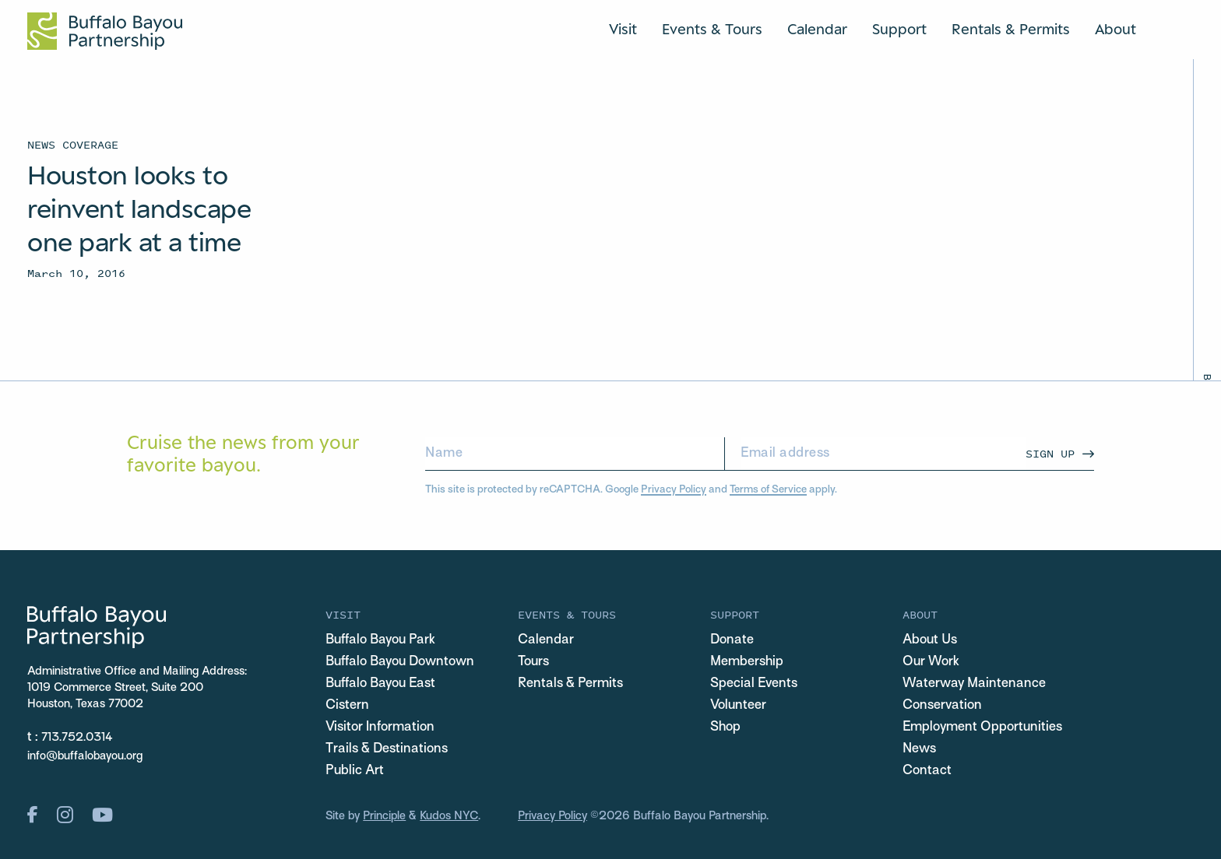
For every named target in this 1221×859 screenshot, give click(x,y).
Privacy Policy (673, 490)
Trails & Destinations (386, 749)
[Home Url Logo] (104, 31)
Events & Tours (712, 28)
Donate (732, 640)
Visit (623, 28)
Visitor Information (380, 727)
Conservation (942, 705)
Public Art (354, 771)
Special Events (753, 684)
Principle (384, 816)
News (919, 749)
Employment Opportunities (982, 727)
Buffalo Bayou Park (380, 640)
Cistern (347, 705)
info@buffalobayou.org (85, 756)
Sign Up (1050, 453)
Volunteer (738, 705)
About (1115, 28)
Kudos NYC (449, 816)
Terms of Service (768, 490)
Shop (725, 727)
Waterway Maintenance (974, 684)
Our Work (931, 662)
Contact (927, 771)
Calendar (817, 28)
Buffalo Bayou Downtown (399, 662)
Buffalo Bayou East (380, 684)
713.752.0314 (77, 737)
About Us (930, 640)
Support (899, 28)
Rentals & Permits (1011, 28)
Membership (746, 662)
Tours (533, 662)
